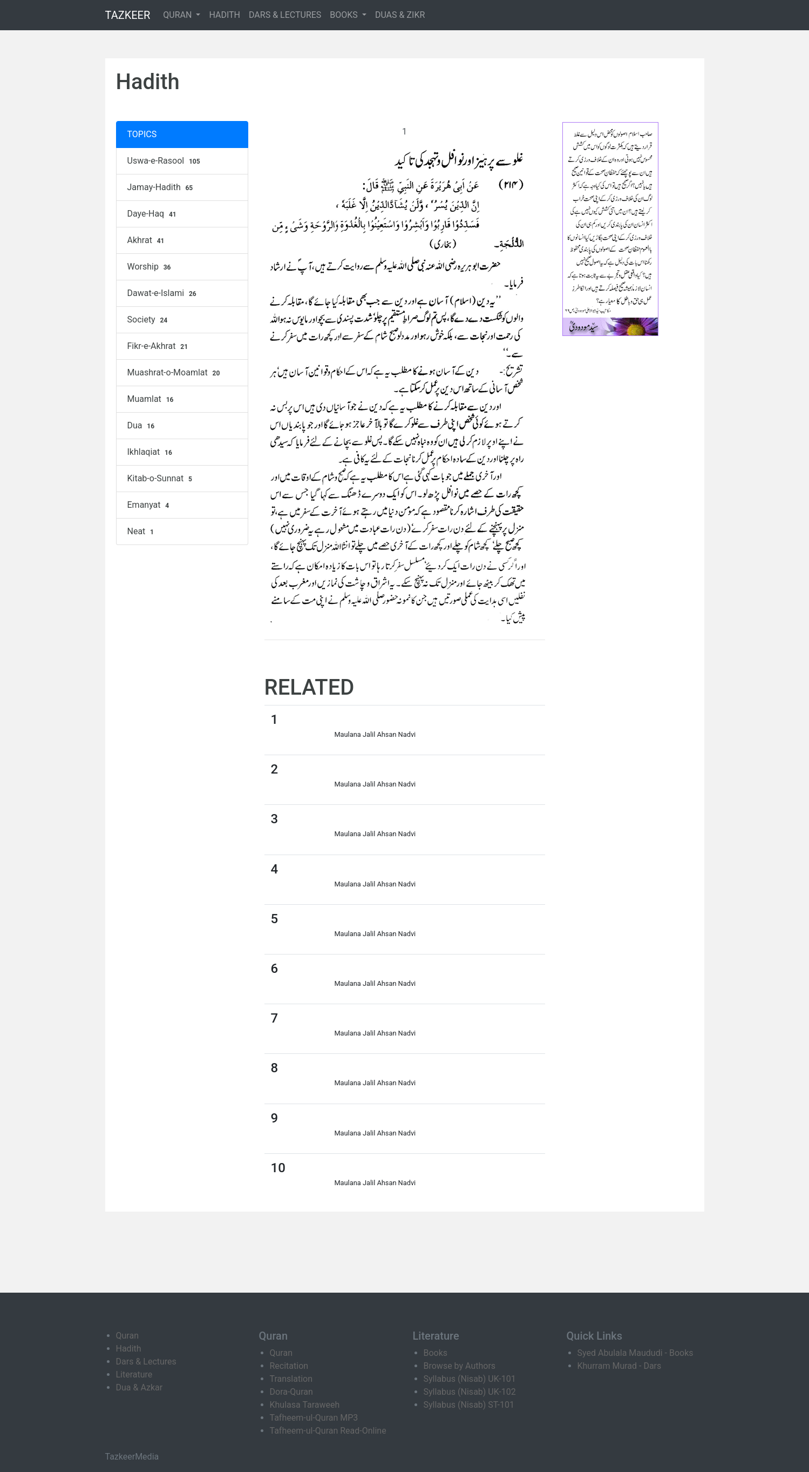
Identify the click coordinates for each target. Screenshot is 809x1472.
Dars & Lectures (146, 1361)
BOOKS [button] (345, 15)
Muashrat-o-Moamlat (175, 372)
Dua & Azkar (139, 1387)
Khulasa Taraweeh (305, 1405)
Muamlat (151, 399)
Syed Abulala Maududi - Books (635, 1353)
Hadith (128, 1348)
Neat (142, 531)
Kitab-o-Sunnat (161, 478)
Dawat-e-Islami (163, 293)
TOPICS (142, 134)
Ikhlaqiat (151, 452)
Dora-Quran (291, 1392)
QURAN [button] (178, 15)
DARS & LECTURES (285, 15)
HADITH (224, 15)
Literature (134, 1374)
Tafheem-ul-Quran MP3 (314, 1418)
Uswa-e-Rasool (165, 161)
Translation (291, 1379)
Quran (127, 1335)
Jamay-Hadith (161, 187)
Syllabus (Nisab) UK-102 (470, 1392)
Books (436, 1353)
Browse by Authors (460, 1366)
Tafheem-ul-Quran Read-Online (328, 1431)
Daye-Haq (153, 214)
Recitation (289, 1366)
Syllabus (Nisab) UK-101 (470, 1379)
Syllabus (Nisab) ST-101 (469, 1405)
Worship (150, 266)
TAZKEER (128, 15)
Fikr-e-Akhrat (159, 346)
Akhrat (147, 240)
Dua (142, 425)
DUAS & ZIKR (400, 15)
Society (149, 319)
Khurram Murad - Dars (619, 1366)
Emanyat (149, 505)
